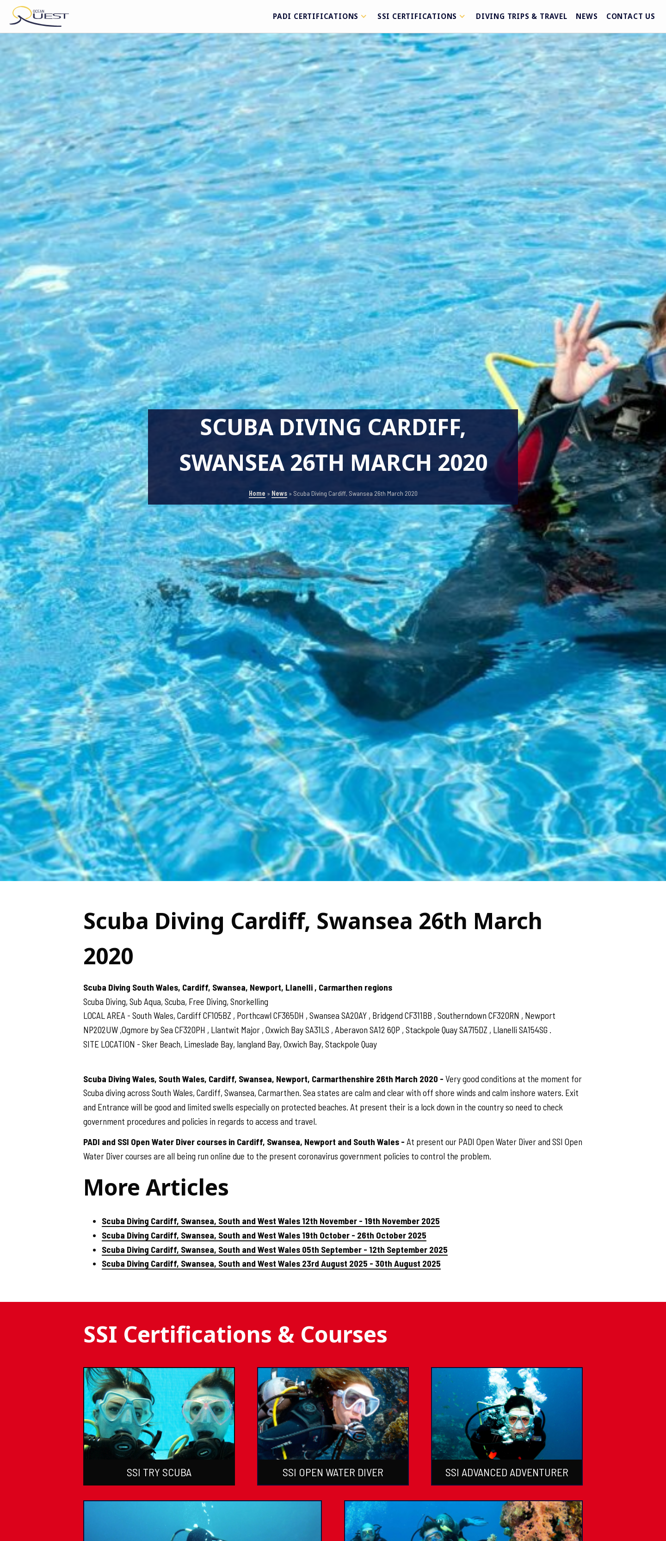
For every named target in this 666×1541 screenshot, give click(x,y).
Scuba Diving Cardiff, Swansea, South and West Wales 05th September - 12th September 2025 (275, 1249)
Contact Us (630, 16)
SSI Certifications (422, 16)
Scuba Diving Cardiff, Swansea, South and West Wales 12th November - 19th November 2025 (271, 1220)
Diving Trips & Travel (521, 16)
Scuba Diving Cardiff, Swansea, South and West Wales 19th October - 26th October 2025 (264, 1235)
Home (257, 493)
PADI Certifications (321, 16)
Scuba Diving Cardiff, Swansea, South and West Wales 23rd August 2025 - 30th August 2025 (271, 1263)
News (587, 16)
